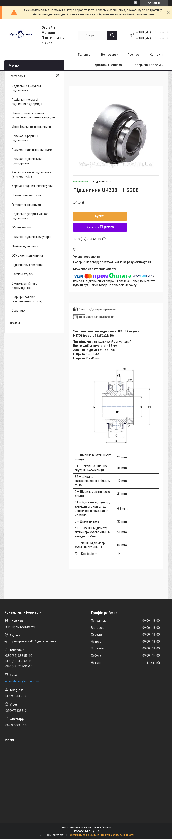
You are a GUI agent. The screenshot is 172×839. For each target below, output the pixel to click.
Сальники (18, 310)
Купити (100, 216)
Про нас (133, 54)
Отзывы (14, 323)
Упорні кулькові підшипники (31, 126)
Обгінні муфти (21, 227)
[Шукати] (112, 35)
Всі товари (109, 54)
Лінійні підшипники (25, 246)
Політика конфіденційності (117, 834)
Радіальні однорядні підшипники (26, 88)
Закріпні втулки (22, 274)
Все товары (17, 76)
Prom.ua (106, 827)
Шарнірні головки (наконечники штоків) (27, 299)
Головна (84, 54)
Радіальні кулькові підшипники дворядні (27, 102)
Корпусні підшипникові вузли (32, 186)
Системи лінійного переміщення (24, 286)
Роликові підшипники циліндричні (27, 161)
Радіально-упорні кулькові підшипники (30, 216)
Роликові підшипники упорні (31, 237)
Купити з (100, 227)
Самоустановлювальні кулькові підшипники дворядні (33, 115)
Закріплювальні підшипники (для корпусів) (31, 174)
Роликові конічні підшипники (32, 149)
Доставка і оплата (108, 65)
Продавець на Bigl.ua (86, 831)
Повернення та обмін (147, 65)
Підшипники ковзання (27, 265)
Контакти (156, 54)
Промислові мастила (26, 195)
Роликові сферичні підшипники (25, 138)
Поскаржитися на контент (83, 834)
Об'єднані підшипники (27, 255)
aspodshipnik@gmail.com (21, 681)
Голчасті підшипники (26, 204)
